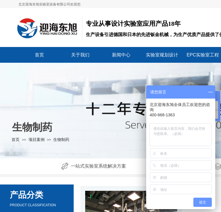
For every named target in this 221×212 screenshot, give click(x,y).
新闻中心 (121, 54)
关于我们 (80, 54)
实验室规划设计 (162, 54)
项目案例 (36, 139)
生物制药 (61, 139)
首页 (39, 54)
